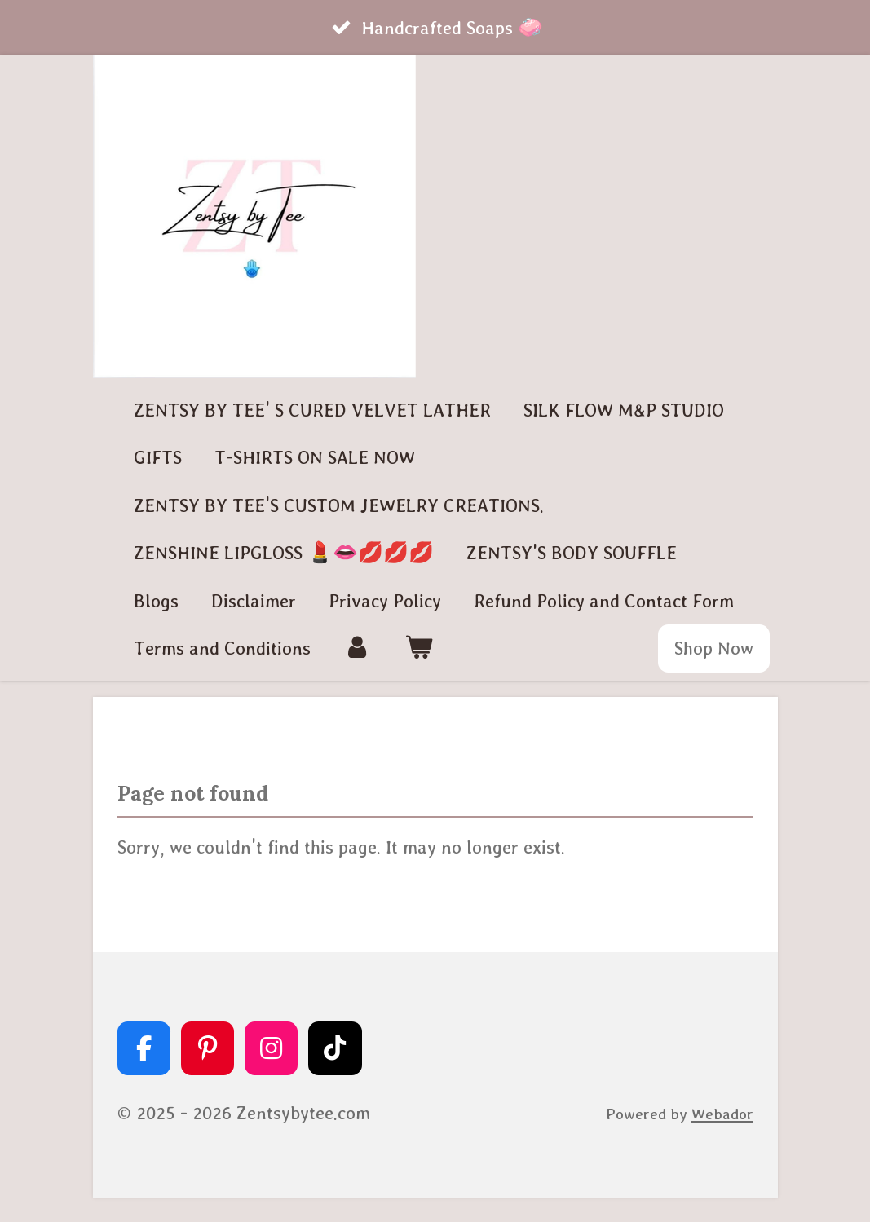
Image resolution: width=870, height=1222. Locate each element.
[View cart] (418, 648)
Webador (722, 1114)
